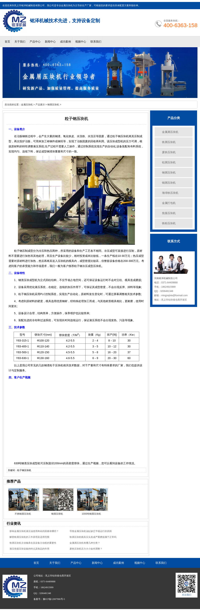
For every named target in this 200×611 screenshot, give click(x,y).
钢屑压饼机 (57, 513)
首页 (7, 41)
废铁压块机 (169, 152)
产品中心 (35, 41)
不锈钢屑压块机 (23, 513)
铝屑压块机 (169, 162)
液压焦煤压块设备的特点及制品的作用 (29, 548)
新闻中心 (50, 41)
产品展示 (40, 104)
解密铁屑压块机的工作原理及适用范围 (29, 537)
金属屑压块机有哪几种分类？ (85, 543)
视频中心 (80, 41)
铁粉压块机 (169, 223)
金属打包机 (169, 203)
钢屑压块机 (53, 104)
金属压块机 (27, 104)
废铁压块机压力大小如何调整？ (86, 548)
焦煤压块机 (169, 213)
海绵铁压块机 (170, 192)
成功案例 (65, 41)
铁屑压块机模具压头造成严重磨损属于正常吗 (93, 537)
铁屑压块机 (169, 142)
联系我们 (95, 41)
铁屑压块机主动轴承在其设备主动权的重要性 (33, 543)
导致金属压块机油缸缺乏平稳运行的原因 (91, 531)
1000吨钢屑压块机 (91, 513)
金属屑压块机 (170, 131)
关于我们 (19, 41)
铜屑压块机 (169, 182)
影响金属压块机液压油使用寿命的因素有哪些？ (34, 531)
